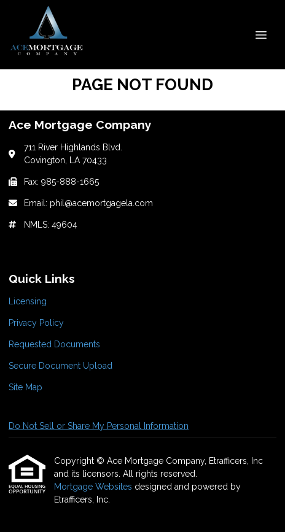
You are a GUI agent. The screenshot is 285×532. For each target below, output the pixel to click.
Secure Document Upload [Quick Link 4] (60, 366)
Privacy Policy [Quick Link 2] (36, 323)
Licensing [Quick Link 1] (28, 301)
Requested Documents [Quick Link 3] (54, 344)
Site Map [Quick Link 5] (25, 387)
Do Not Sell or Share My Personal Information (99, 426)
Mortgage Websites (94, 487)
